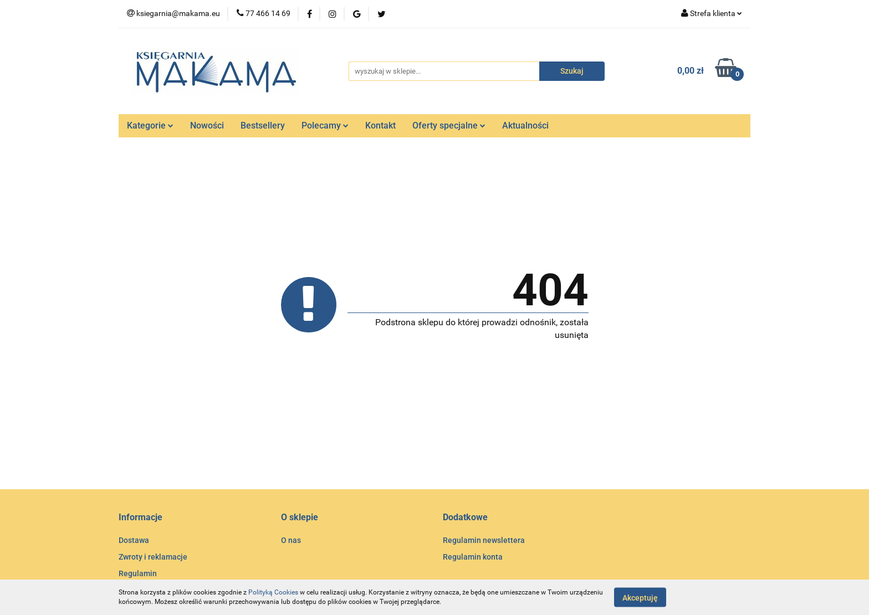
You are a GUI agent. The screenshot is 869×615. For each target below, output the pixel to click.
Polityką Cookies (273, 592)
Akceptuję (640, 597)
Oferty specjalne (448, 125)
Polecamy (325, 125)
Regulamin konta (473, 556)
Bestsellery (263, 125)
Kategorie (150, 125)
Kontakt (380, 125)
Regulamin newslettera (484, 540)
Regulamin (138, 573)
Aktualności (525, 125)
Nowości (207, 125)
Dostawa (134, 540)
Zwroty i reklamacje (153, 556)
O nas (291, 540)
